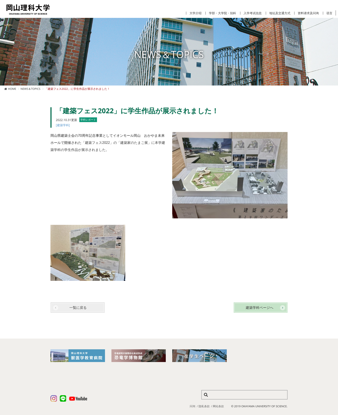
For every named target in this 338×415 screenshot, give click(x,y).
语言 (329, 13)
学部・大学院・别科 (222, 13)
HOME (12, 89)
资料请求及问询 (308, 13)
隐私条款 (204, 406)
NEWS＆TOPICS (30, 89)
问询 (192, 406)
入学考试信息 (253, 13)
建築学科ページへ (259, 307)
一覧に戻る (78, 307)
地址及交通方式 (279, 13)
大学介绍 (195, 13)
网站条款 (218, 406)
